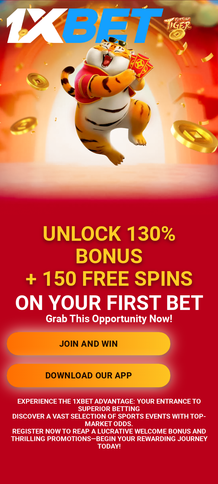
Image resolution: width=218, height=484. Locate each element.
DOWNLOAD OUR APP (88, 375)
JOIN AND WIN (88, 343)
